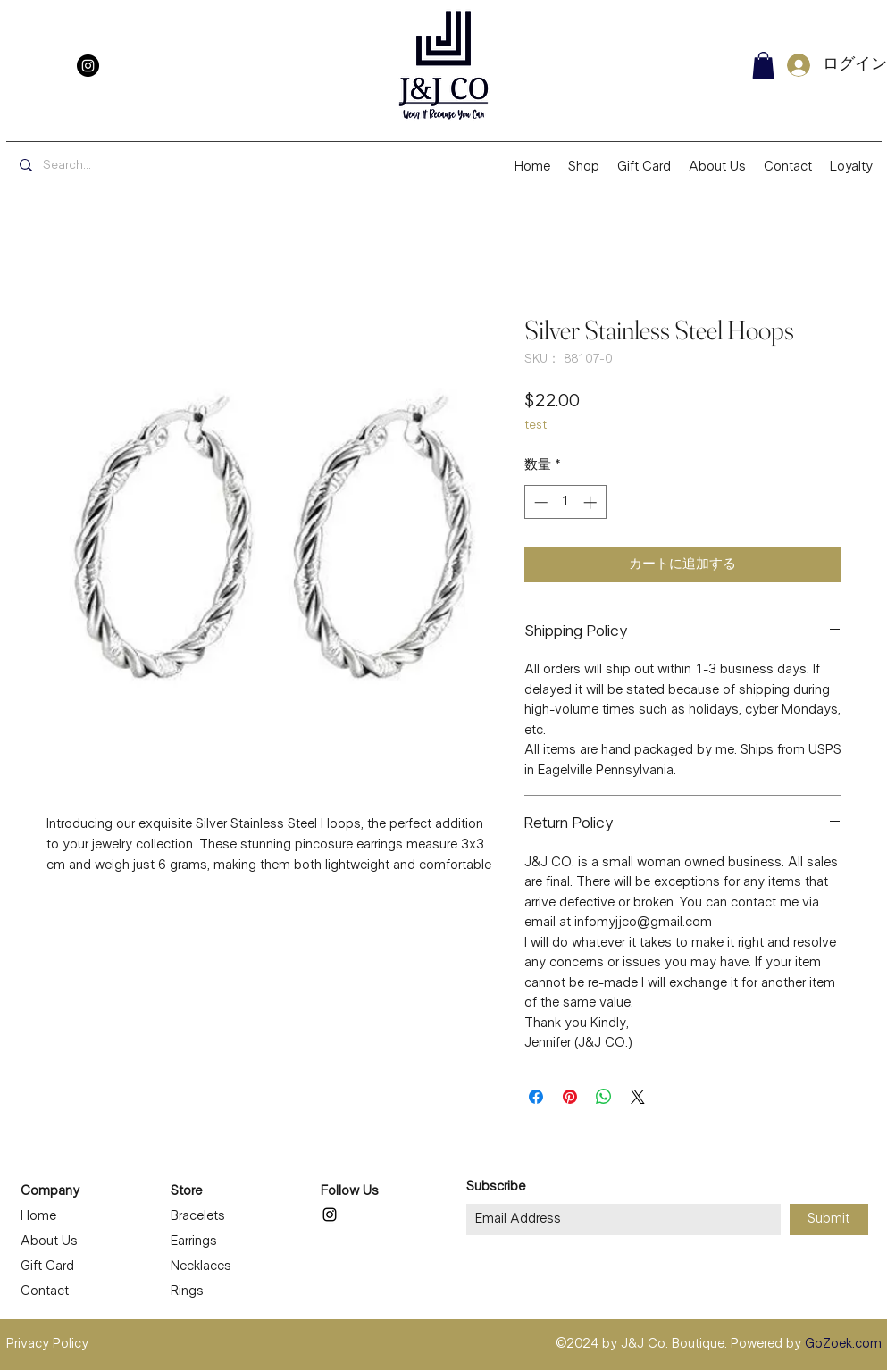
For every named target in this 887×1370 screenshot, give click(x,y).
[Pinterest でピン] (570, 1096)
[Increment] (592, 502)
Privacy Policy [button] (47, 1344)
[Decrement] (539, 502)
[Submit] (829, 1219)
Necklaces (201, 1266)
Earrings (194, 1241)
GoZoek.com (843, 1344)
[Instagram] (88, 65)
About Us (49, 1241)
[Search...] (142, 166)
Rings (187, 1291)
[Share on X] (638, 1096)
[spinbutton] (565, 502)
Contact (45, 1291)
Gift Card (47, 1266)
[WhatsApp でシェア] (604, 1096)
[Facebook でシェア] (536, 1096)
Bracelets (198, 1216)
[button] (763, 65)
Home (38, 1216)
